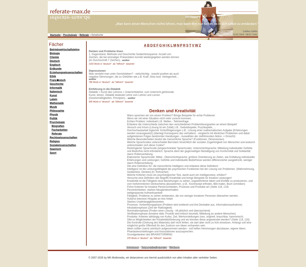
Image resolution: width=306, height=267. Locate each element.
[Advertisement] (213, 76)
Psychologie (70, 35)
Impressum (132, 247)
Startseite (55, 35)
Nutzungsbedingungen (154, 247)
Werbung (174, 247)
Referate (84, 35)
